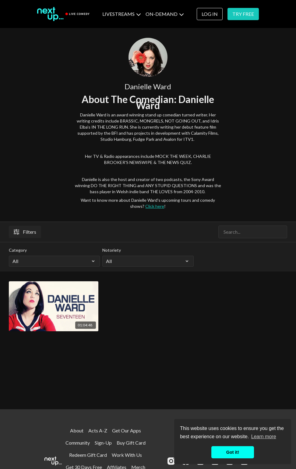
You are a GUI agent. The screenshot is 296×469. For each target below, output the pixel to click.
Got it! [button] (232, 452)
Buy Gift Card (131, 443)
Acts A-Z (97, 430)
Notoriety (111, 250)
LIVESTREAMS (121, 14)
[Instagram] (171, 461)
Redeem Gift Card (88, 455)
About (76, 430)
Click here (154, 206)
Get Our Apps (126, 430)
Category (18, 250)
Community (77, 443)
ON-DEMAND (165, 14)
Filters (25, 232)
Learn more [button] (263, 436)
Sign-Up (103, 443)
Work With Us (127, 455)
